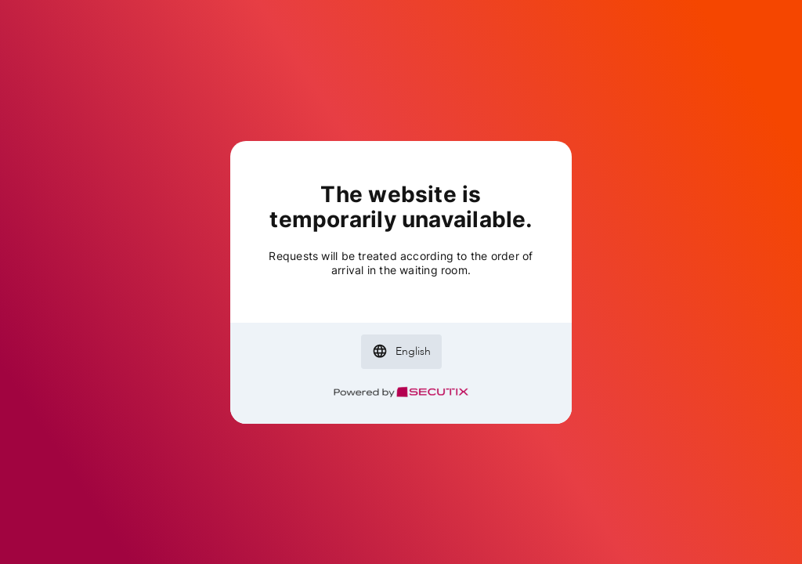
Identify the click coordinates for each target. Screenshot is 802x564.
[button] (401, 351)
